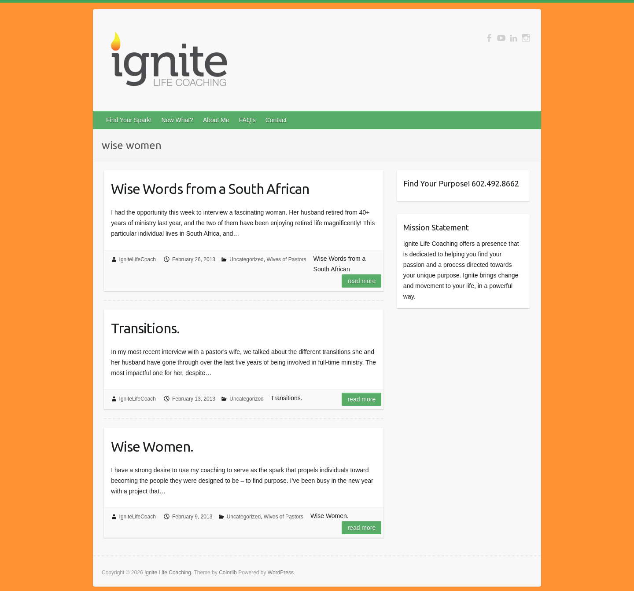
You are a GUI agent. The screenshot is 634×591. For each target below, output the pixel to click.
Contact (276, 120)
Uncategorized (246, 259)
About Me (216, 120)
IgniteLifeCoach (137, 259)
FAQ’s (247, 120)
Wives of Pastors (286, 259)
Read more (361, 281)
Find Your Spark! (129, 120)
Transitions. (145, 328)
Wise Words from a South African (210, 189)
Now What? (177, 120)
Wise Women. (152, 446)
